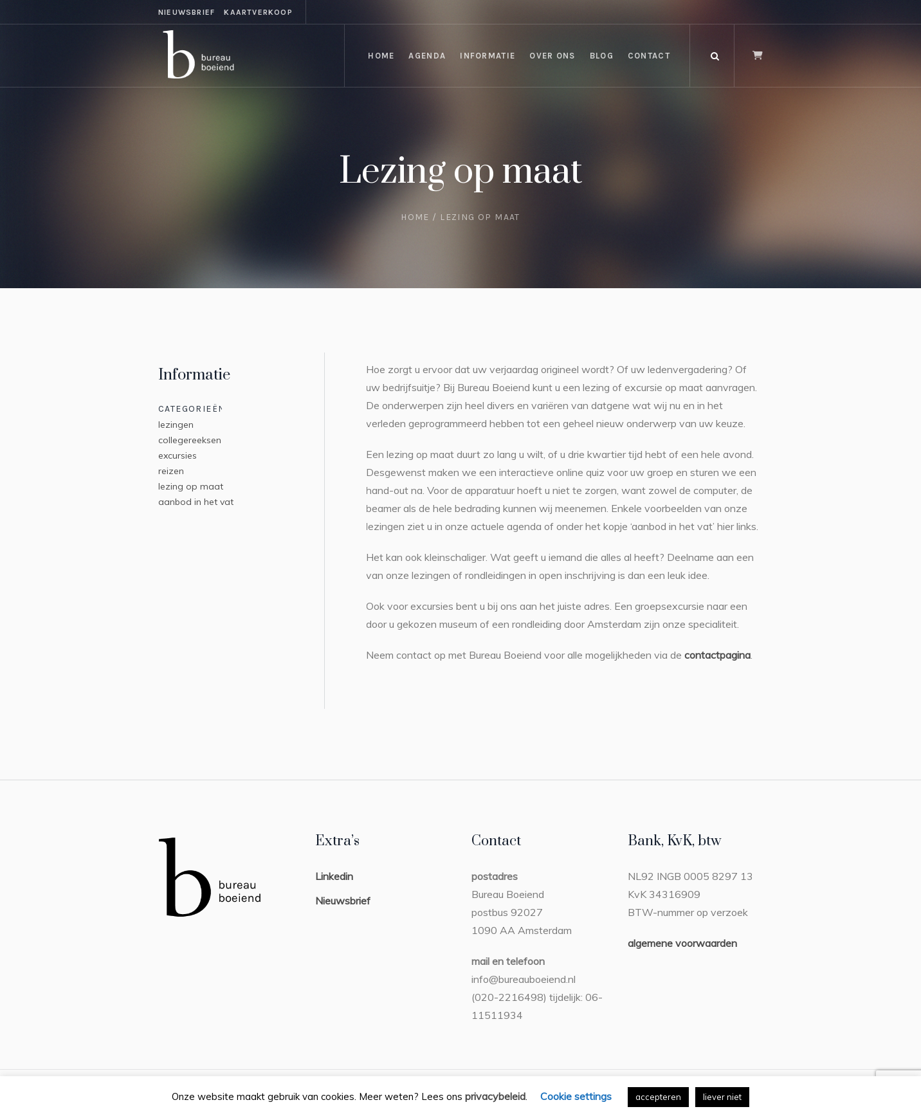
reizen (171, 471)
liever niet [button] (722, 1097)
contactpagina (717, 654)
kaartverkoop (258, 12)
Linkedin (334, 876)
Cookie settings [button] (576, 1096)
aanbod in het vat (195, 502)
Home (415, 217)
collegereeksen (189, 440)
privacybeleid (495, 1096)
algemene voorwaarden (682, 943)
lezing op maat (190, 486)
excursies (177, 455)
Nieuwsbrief (342, 900)
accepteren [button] (658, 1097)
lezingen (176, 424)
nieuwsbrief (186, 12)
